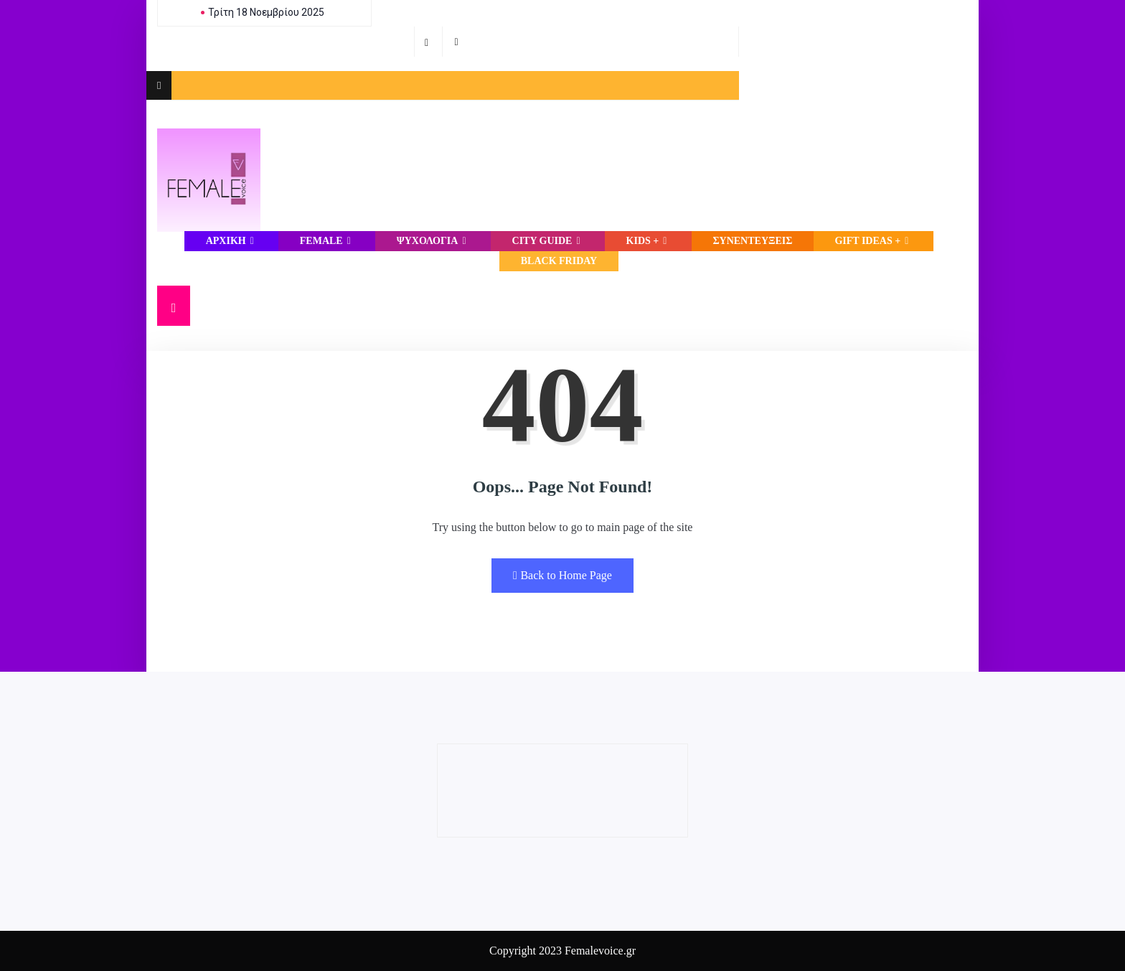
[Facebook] (428, 42)
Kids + (648, 240)
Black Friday (559, 260)
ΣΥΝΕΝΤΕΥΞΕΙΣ (752, 240)
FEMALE (327, 240)
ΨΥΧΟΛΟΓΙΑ (433, 240)
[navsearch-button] (173, 306)
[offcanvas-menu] (158, 85)
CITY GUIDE (548, 240)
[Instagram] (458, 42)
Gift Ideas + (873, 240)
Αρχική (232, 240)
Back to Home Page (562, 575)
